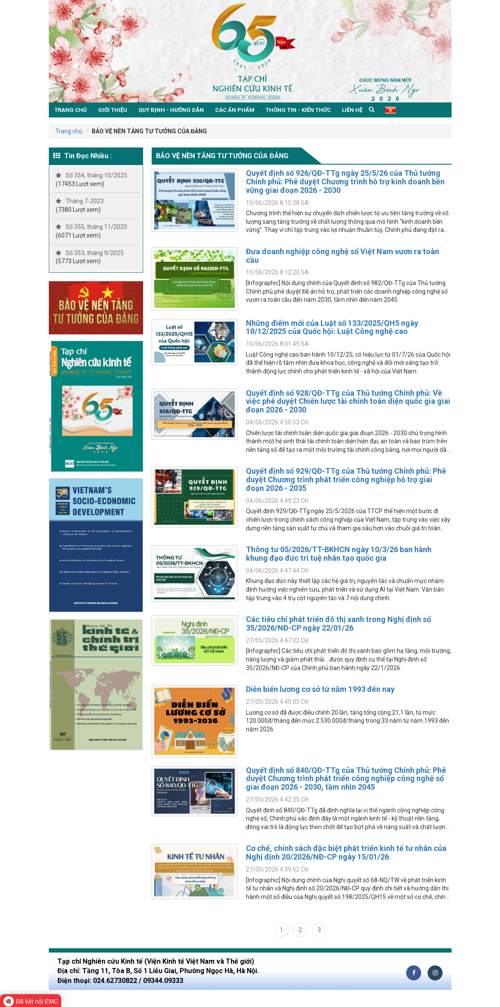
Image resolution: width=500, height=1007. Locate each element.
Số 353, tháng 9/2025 (90, 252)
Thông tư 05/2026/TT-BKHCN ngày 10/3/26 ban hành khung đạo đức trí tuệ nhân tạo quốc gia (338, 553)
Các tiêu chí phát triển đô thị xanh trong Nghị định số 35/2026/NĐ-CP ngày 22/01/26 (338, 623)
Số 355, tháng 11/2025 (91, 226)
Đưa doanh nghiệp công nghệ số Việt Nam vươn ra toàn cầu (342, 256)
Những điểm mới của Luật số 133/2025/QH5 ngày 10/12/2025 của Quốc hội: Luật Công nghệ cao (332, 327)
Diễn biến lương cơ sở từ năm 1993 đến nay (320, 689)
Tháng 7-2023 (80, 201)
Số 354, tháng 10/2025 (91, 175)
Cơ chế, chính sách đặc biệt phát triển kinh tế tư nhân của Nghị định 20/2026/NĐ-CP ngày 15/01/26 (346, 852)
